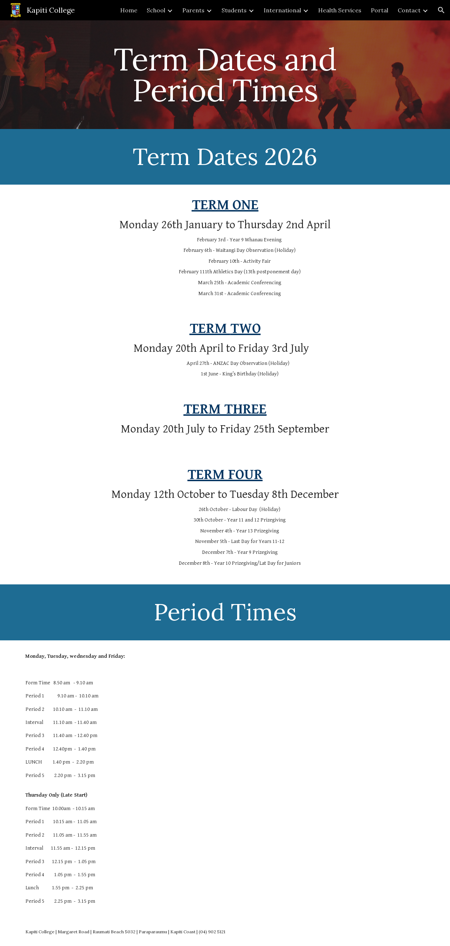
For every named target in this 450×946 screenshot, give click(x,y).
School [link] (156, 10)
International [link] (282, 10)
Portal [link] (379, 10)
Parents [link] (193, 10)
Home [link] (128, 10)
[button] (441, 10)
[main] (225, 75)
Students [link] (234, 10)
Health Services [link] (339, 10)
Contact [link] (409, 10)
